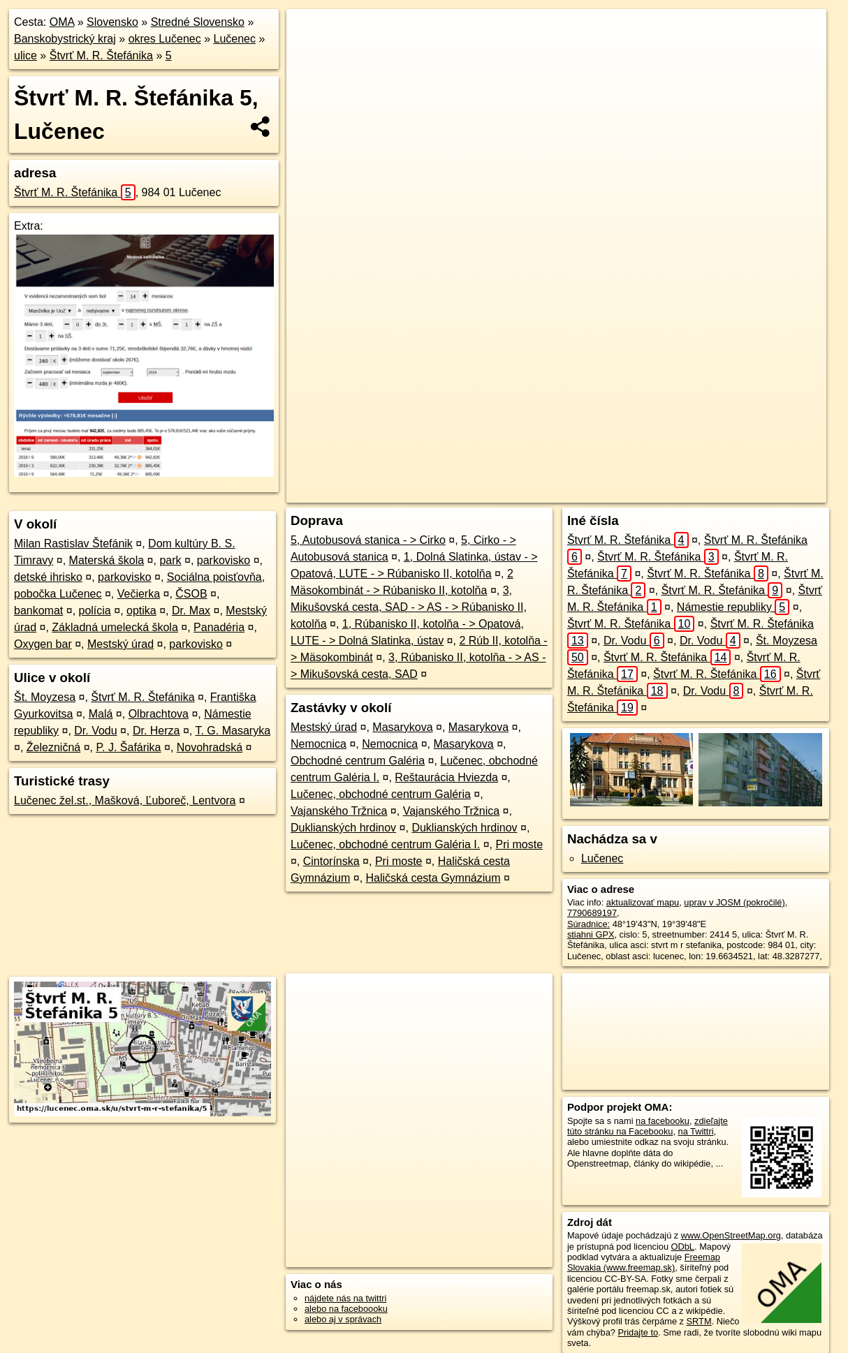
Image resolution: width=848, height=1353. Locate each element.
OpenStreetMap (541, 492)
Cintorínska (331, 861)
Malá (101, 714)
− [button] (310, 54)
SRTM (699, 1321)
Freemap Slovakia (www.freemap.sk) (643, 1262)
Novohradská (209, 747)
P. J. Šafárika (128, 747)
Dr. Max (191, 610)
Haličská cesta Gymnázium (433, 878)
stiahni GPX (591, 934)
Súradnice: (588, 924)
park (170, 560)
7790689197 (592, 913)
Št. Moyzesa (44, 697)
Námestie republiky (733, 607)
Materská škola (107, 560)
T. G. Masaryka (232, 731)
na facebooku (662, 1121)
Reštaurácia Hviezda (446, 777)
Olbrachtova (159, 714)
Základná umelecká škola (115, 627)
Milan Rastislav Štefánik (73, 543)
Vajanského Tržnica (339, 811)
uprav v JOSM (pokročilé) (734, 902)
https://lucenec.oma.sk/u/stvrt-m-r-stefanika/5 (741, 492)
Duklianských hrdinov (343, 828)
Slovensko (112, 22)
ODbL (682, 1246)
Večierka (138, 594)
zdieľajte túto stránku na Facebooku (647, 1126)
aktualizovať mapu (642, 902)
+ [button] (310, 32)
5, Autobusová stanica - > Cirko (368, 540)
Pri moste (519, 844)
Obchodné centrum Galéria (358, 761)
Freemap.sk (613, 492)
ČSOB (191, 594)
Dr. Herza (156, 731)
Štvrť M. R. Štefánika (101, 55)
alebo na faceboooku (346, 1308)
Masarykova (402, 727)
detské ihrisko (48, 577)
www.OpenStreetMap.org (731, 1235)
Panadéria (218, 627)
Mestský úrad (120, 644)
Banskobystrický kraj (65, 39)
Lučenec (234, 39)
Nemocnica (318, 744)
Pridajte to (637, 1332)
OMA (62, 22)
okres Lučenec (165, 39)
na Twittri (696, 1131)
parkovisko (223, 560)
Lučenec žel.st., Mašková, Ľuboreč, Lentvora (125, 800)
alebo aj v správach (343, 1319)
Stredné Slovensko (197, 22)
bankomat (38, 610)
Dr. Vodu (95, 731)
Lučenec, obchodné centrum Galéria (381, 794)
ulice (25, 55)
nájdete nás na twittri (345, 1298)
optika (141, 610)
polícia (95, 610)
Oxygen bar (43, 644)
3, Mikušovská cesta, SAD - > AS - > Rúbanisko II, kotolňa (409, 607)
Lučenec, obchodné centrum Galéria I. (385, 844)
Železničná (53, 747)
